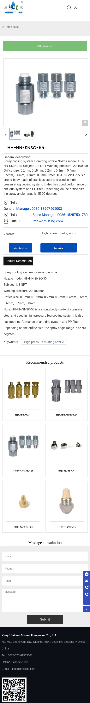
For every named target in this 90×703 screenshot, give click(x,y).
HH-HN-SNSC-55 (23, 471)
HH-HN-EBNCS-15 (66, 415)
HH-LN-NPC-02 (67, 471)
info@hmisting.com (48, 221)
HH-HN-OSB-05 (66, 527)
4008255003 (20, 662)
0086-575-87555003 (20, 655)
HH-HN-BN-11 (23, 415)
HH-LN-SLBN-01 (23, 527)
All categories (44, 46)
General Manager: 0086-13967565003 (32, 209)
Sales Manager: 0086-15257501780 (60, 215)
